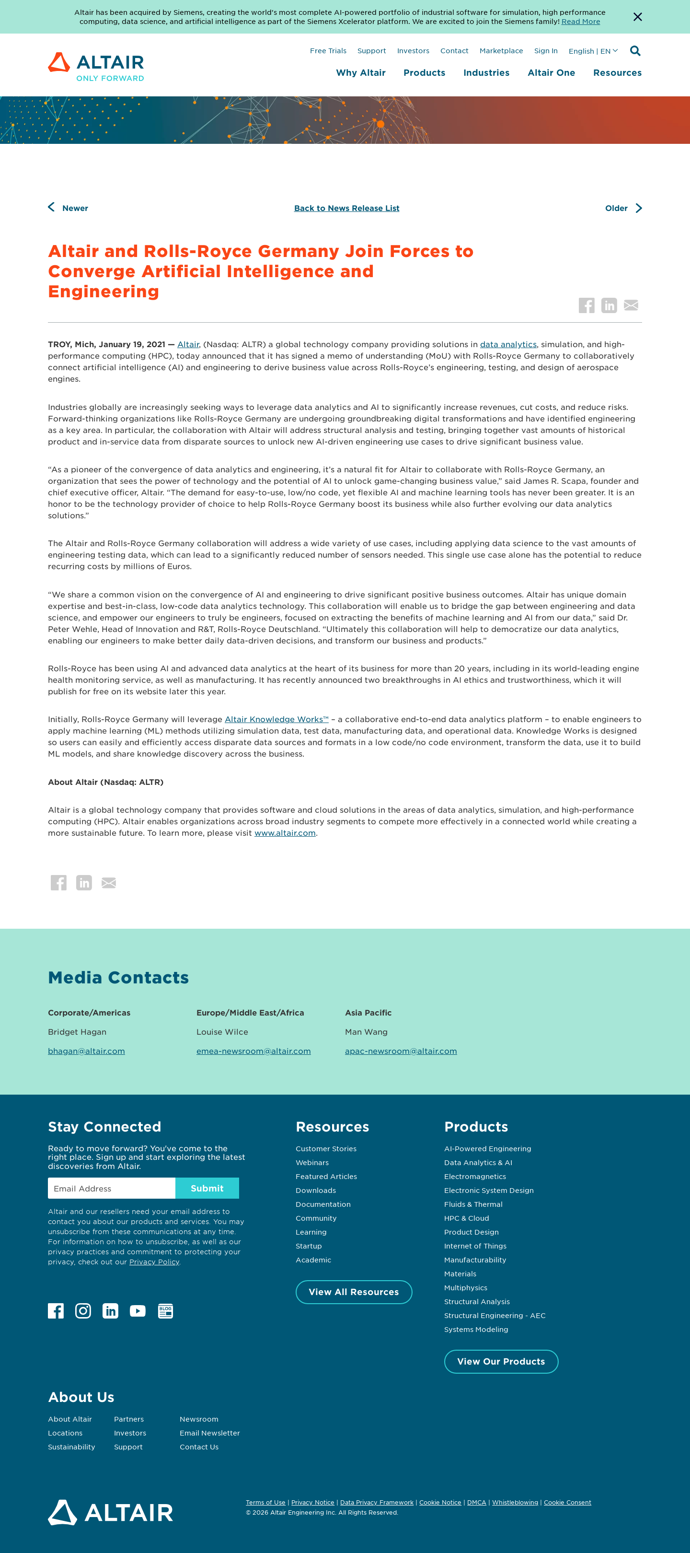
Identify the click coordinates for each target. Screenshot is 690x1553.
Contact (454, 50)
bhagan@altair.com (86, 1050)
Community (316, 1218)
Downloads (316, 1190)
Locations (65, 1432)
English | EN (590, 51)
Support (371, 50)
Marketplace (501, 50)
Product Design (471, 1231)
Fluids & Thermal (473, 1204)
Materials (460, 1273)
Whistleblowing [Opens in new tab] (515, 1502)
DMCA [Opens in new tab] (476, 1502)
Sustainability (71, 1446)
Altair (188, 344)
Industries (486, 72)
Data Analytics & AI (478, 1162)
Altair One (551, 72)
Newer (75, 207)
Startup (309, 1245)
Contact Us (199, 1446)
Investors (413, 50)
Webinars (312, 1162)
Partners (129, 1418)
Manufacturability (475, 1259)
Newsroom (199, 1418)
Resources (617, 72)
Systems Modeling (476, 1329)
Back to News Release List (347, 207)
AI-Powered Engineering (487, 1148)
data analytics (508, 344)
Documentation (323, 1204)
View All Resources (354, 1291)
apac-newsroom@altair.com (401, 1050)
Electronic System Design (489, 1190)
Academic (313, 1259)
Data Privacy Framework (377, 1502)
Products (424, 72)
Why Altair (361, 72)
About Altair (70, 1418)
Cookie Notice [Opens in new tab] (440, 1502)
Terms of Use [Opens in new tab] (266, 1502)
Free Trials (328, 50)
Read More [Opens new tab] (581, 21)
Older (616, 207)
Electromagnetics (475, 1176)
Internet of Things (475, 1245)
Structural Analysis (477, 1301)
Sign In (546, 50)
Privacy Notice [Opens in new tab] (312, 1502)
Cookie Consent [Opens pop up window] (567, 1502)
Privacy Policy (154, 1262)
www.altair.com (285, 832)
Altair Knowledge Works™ (277, 719)
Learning (311, 1231)
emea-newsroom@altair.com (253, 1050)
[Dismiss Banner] (637, 17)
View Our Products (501, 1361)
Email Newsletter (210, 1432)
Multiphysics (465, 1287)
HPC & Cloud (466, 1218)
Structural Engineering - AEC (495, 1315)
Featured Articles (326, 1176)
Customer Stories (326, 1148)
